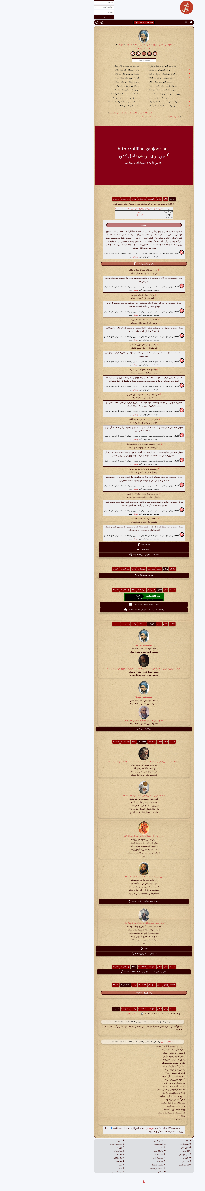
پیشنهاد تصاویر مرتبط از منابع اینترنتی (102, 604)
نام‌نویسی (108, 1128)
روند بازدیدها (84, 199)
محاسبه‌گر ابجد (117, 1158)
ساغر (121, 1147)
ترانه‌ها (92, 199)
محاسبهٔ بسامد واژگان (102, 575)
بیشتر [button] (102, 948)
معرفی (79, 1141)
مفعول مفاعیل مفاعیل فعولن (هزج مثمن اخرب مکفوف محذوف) (100, 208)
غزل (98, 212)
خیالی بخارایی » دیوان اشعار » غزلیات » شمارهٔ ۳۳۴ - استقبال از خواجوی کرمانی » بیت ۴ (102, 668)
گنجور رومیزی (118, 1144)
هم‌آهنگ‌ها (100, 199)
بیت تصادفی (144, 1144)
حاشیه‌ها (75, 199)
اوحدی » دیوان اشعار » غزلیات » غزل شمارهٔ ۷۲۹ (103, 836)
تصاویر (118, 199)
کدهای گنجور (118, 1141)
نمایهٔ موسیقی (144, 1154)
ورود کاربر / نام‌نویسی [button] (102, 22)
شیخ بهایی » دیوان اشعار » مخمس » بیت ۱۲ (102, 720)
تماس (80, 1168)
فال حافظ (145, 1151)
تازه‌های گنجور (144, 1165)
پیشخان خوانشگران (116, 1165)
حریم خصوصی (77, 1172)
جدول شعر (145, 1147)
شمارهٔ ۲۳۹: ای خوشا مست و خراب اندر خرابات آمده (89, 113)
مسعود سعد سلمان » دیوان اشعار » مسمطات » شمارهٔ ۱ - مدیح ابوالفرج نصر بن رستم (102, 762)
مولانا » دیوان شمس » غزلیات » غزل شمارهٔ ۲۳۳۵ (102, 795)
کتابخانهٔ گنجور (118, 1151)
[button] (149, 22)
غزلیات (79, 44)
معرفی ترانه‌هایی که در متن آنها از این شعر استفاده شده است (102, 971)
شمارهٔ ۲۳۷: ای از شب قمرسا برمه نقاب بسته (119, 117)
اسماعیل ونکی (126, 1042)
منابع (80, 1165)
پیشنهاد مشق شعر (102, 729)
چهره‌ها (79, 1147)
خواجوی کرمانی (124, 44)
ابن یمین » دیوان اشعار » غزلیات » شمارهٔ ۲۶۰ (102, 877)
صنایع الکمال (98, 44)
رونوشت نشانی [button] (103, 549)
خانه (147, 1141)
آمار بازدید (78, 1161)
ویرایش (94, 256)
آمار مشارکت (77, 1158)
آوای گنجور (119, 1161)
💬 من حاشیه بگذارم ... (92, 1014)
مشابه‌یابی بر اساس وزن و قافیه (102, 953)
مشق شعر (110, 199)
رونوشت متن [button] (102, 544)
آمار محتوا (78, 1154)
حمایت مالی (77, 1151)
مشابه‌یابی (145, 1161)
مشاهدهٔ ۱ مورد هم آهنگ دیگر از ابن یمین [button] (102, 901)
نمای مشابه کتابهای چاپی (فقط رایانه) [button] (102, 554)
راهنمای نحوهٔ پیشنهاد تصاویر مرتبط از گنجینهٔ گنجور (103, 609)
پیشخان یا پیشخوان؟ (115, 1168)
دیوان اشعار (111, 44)
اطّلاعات (131, 199)
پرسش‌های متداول (75, 1144)
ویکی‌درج (98, 214)
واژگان (124, 199)
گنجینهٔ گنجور (118, 1154)
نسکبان (120, 1172)
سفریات (87, 44)
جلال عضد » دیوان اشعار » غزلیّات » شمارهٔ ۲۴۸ (102, 923)
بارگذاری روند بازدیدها (102, 992)
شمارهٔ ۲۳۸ (102, 49)
